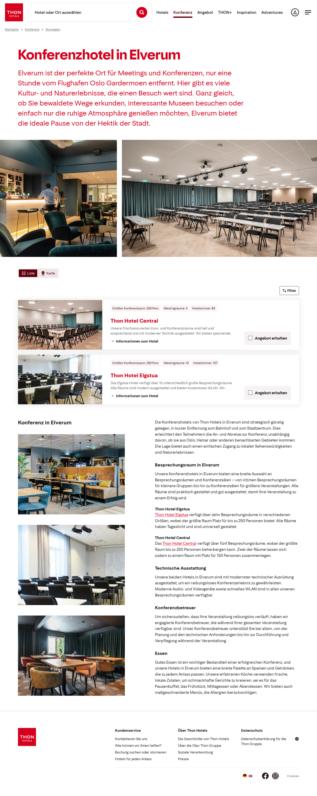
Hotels (162, 12)
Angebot (205, 12)
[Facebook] (265, 776)
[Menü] (308, 12)
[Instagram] (275, 776)
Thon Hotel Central (134, 321)
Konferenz (182, 12)
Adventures (272, 12)
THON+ (225, 12)
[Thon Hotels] (14, 12)
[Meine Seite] (295, 12)
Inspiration (246, 12)
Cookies (293, 776)
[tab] (27, 273)
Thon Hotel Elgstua (134, 375)
